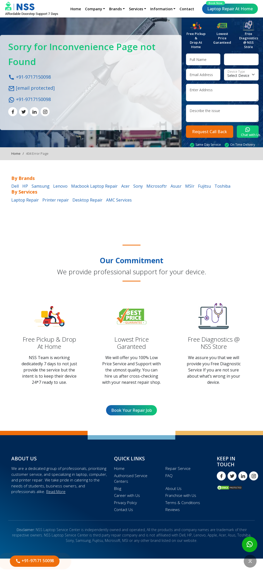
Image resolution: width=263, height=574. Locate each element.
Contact (187, 8)
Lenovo (60, 186)
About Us (173, 488)
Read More (55, 491)
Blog (117, 488)
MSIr (189, 186)
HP (25, 186)
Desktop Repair (87, 200)
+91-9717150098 (29, 77)
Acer (125, 186)
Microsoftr (156, 186)
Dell (15, 186)
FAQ (169, 475)
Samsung (41, 186)
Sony (138, 186)
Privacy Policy (125, 502)
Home (75, 8)
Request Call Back (209, 131)
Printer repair (55, 200)
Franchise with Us (180, 495)
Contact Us (123, 509)
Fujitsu (204, 186)
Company (93, 8)
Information (161, 8)
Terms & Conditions (182, 502)
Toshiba (222, 186)
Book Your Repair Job (131, 410)
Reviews (172, 509)
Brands (115, 8)
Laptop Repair (229, 8)
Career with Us (127, 495)
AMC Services (119, 200)
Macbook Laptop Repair (94, 186)
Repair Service (178, 468)
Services (136, 8)
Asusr (176, 186)
